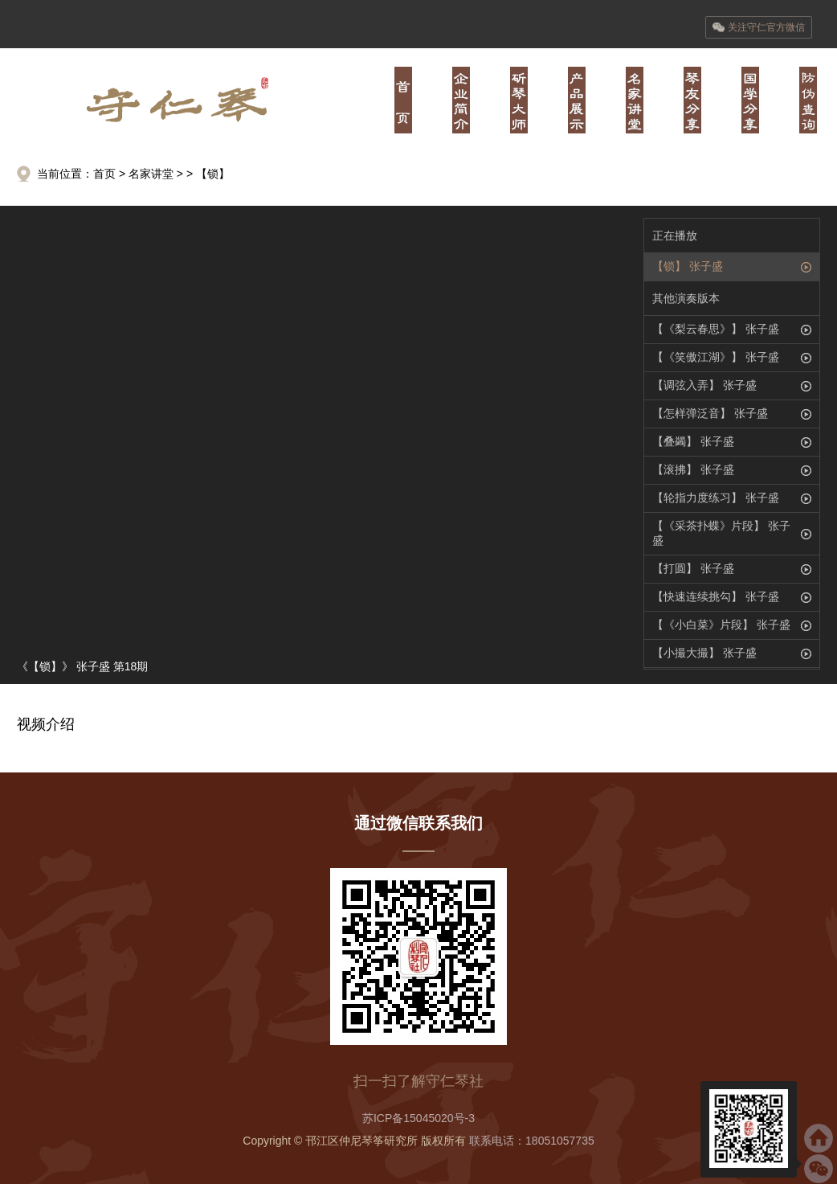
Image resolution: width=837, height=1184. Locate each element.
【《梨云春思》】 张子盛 (715, 328)
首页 (403, 100)
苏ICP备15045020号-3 (418, 1118)
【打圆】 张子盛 (693, 568)
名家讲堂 (151, 173)
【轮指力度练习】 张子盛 (715, 497)
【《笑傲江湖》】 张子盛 (715, 356)
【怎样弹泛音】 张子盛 (710, 413)
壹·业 (461, 100)
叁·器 (577, 100)
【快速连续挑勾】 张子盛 (715, 596)
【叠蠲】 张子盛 (693, 441)
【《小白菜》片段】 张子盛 (721, 624)
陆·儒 (750, 100)
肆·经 (634, 100)
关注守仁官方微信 (758, 27)
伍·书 (692, 100)
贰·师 (519, 100)
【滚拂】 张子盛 (693, 469)
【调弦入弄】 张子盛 (704, 385)
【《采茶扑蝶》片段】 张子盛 (721, 533)
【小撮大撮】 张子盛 (704, 652)
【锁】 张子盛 (687, 266)
